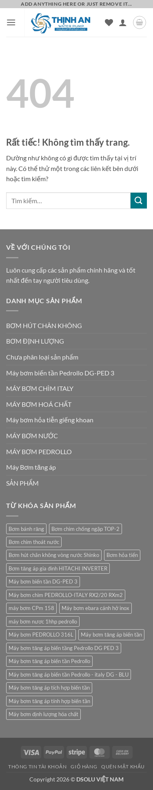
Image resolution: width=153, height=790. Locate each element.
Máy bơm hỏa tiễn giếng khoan (49, 420)
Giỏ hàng (84, 766)
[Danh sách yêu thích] (109, 22)
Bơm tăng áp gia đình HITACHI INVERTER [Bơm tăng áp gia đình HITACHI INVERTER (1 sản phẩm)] (58, 568)
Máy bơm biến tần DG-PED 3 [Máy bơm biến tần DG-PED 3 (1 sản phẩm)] (43, 581)
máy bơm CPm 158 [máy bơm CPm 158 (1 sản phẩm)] (31, 608)
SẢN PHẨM (22, 483)
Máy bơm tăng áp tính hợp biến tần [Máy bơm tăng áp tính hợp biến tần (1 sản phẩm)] (49, 701)
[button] (11, 22)
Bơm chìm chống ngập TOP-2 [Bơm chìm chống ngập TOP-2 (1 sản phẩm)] (85, 529)
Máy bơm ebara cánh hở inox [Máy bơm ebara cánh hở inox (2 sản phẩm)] (95, 608)
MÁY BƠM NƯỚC (32, 435)
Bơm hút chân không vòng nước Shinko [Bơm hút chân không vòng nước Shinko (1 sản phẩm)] (54, 555)
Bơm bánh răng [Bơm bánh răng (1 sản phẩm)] (26, 529)
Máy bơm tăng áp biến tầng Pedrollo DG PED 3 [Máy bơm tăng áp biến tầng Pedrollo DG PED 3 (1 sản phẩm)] (64, 648)
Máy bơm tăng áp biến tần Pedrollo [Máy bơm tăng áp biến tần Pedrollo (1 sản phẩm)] (49, 661)
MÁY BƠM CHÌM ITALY (39, 388)
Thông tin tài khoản (37, 766)
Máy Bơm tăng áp (31, 467)
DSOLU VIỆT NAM (100, 779)
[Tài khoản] (123, 22)
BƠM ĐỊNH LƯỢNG (35, 341)
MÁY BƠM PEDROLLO (39, 451)
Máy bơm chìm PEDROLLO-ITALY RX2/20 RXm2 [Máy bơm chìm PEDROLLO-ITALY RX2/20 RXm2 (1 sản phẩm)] (66, 595)
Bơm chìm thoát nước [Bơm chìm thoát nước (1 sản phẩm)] (34, 542)
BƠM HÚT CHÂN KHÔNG (44, 325)
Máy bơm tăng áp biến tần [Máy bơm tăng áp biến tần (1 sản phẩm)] (111, 634)
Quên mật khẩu (123, 766)
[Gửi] (139, 201)
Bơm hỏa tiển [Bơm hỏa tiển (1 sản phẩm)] (122, 555)
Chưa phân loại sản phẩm (42, 357)
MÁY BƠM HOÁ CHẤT (38, 404)
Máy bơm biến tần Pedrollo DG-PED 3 (60, 373)
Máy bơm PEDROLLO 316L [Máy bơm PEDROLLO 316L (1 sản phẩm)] (41, 634)
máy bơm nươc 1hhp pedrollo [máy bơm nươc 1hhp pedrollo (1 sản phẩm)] (43, 621)
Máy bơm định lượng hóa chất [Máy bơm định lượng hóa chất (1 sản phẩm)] (43, 714)
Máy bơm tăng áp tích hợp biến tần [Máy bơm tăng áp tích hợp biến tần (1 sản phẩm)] (49, 687)
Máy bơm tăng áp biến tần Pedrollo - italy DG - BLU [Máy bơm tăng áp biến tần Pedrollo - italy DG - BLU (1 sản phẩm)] (69, 674)
